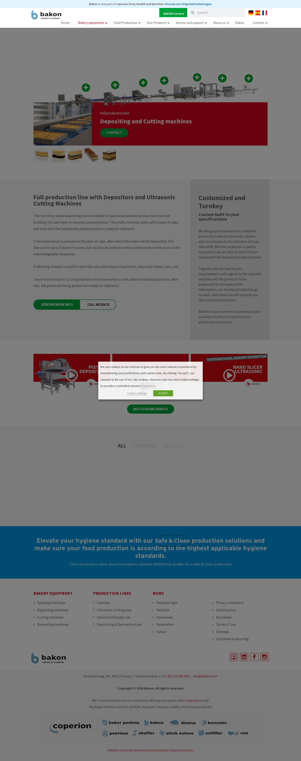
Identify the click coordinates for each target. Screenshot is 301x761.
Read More (148, 386)
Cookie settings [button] (137, 393)
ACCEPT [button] (163, 393)
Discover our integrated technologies (188, 4)
